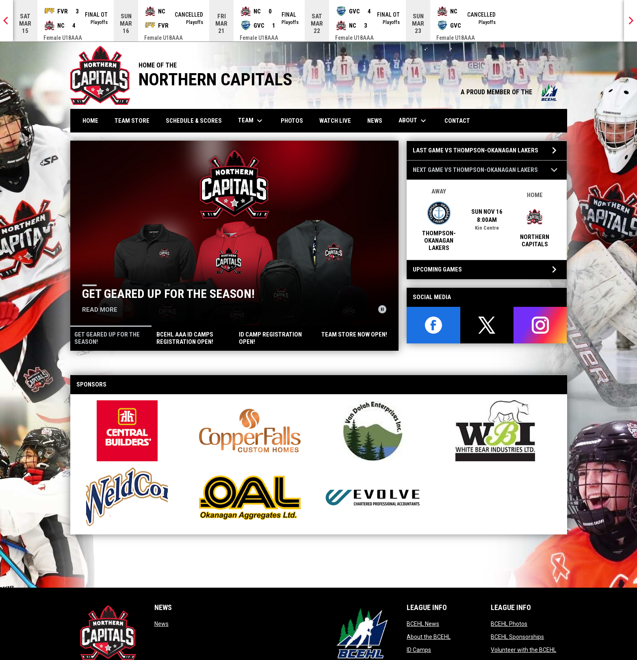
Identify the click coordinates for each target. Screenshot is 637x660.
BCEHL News (423, 624)
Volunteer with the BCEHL (523, 650)
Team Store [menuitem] (135, 120)
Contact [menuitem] (457, 120)
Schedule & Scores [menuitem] (197, 120)
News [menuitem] (374, 120)
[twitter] (487, 325)
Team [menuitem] (251, 121)
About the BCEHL (429, 637)
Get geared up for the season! (168, 294)
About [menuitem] (413, 121)
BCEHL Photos (509, 624)
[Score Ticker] (318, 20)
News (161, 624)
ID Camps (419, 650)
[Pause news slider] (382, 309)
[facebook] (433, 325)
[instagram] (540, 325)
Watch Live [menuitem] (338, 120)
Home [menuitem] (90, 120)
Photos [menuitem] (295, 120)
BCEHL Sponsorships (517, 637)
